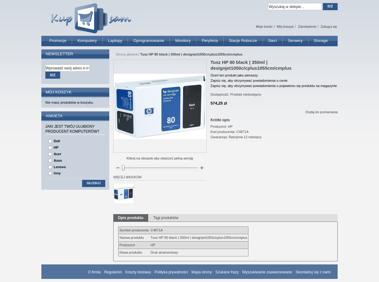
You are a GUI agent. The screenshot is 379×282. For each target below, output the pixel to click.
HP (56, 147)
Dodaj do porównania (322, 112)
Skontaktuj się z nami (313, 272)
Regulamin (113, 272)
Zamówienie (307, 26)
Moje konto (264, 26)
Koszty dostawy (138, 272)
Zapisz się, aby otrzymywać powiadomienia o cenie (248, 80)
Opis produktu (131, 218)
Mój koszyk (285, 26)
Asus (58, 160)
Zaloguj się (329, 26)
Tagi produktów (165, 218)
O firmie (94, 272)
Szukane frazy (227, 272)
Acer (57, 154)
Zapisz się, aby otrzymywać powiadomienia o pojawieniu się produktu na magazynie (273, 86)
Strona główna (126, 54)
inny (57, 173)
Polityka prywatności (171, 272)
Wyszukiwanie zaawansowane (267, 272)
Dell (57, 141)
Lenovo (60, 167)
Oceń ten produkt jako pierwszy (234, 75)
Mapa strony (201, 272)
